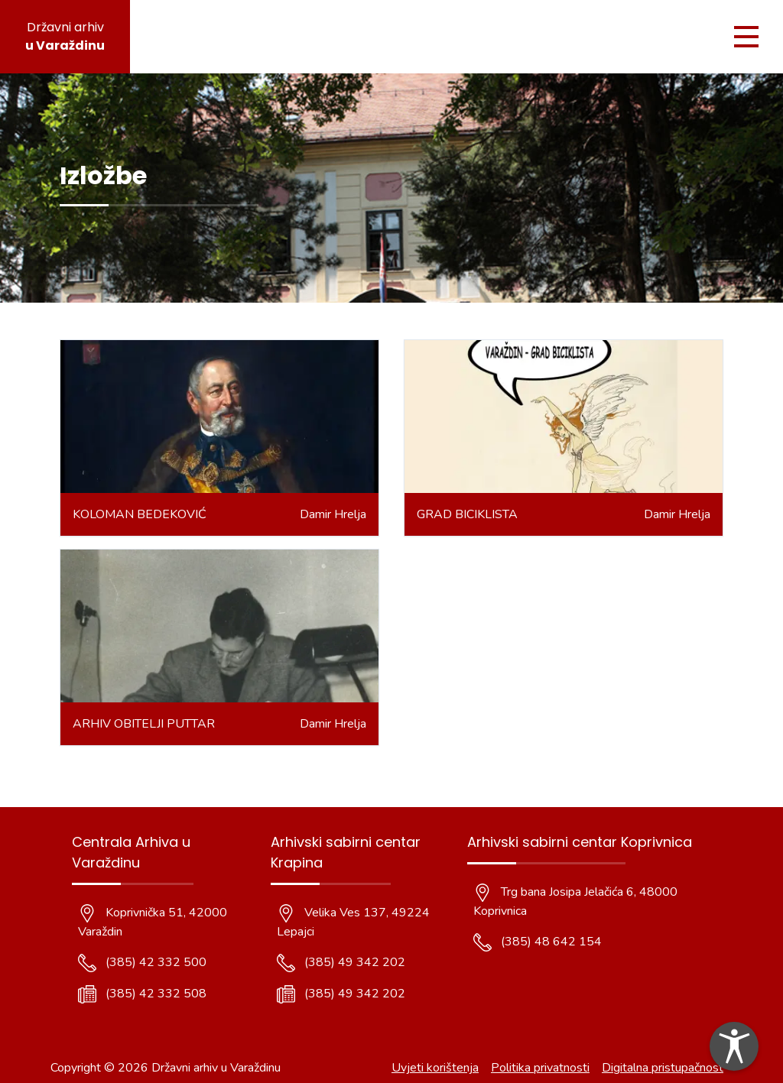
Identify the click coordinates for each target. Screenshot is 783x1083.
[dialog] (734, 1046)
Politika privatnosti (540, 1067)
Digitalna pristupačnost (662, 1067)
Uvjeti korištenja (435, 1067)
